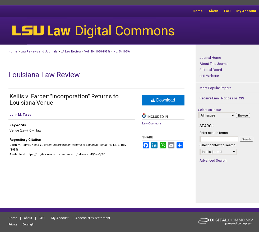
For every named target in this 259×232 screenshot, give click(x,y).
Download (163, 100)
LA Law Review (71, 51)
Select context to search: (218, 145)
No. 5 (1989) (121, 51)
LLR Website (209, 76)
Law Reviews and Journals (39, 51)
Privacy (12, 224)
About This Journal (214, 64)
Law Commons (151, 123)
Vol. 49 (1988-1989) (97, 51)
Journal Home (210, 58)
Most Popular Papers (215, 88)
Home (12, 51)
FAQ (42, 218)
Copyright (28, 224)
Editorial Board (211, 70)
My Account (60, 218)
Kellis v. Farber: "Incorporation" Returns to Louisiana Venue (64, 99)
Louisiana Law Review (44, 74)
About (28, 218)
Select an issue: (210, 110)
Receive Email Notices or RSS (222, 98)
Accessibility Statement (92, 218)
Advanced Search (213, 160)
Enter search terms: (214, 133)
